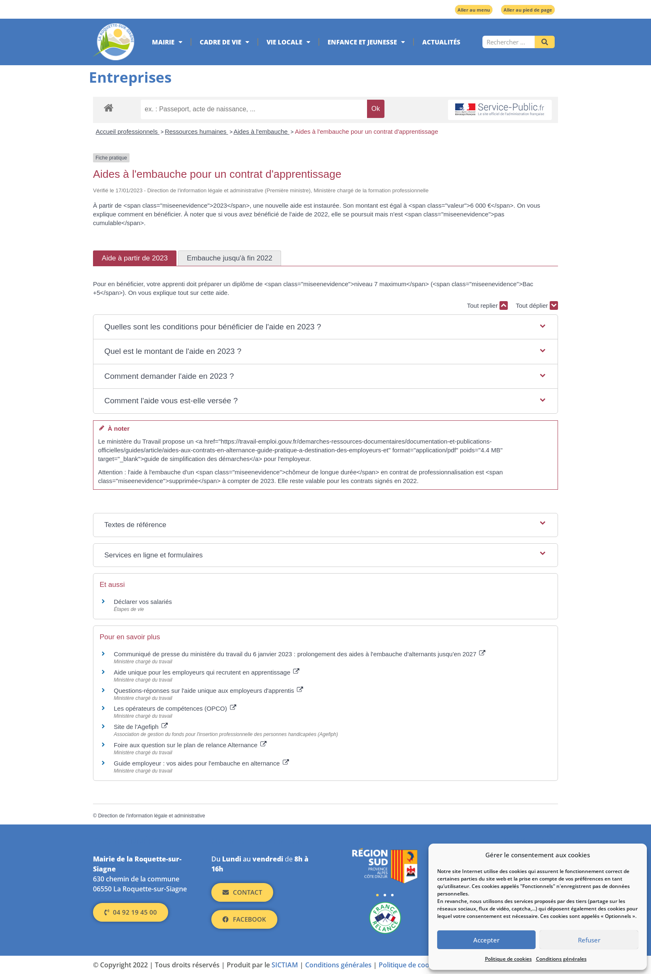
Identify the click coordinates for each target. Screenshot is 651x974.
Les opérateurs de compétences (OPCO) (175, 708)
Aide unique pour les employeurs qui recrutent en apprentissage (206, 672)
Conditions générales (561, 958)
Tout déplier (537, 305)
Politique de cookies (508, 958)
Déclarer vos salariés (144, 601)
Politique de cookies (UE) (417, 964)
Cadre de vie (224, 42)
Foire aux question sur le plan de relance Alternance (190, 744)
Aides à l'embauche (262, 131)
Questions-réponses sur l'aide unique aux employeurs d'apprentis (208, 690)
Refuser (589, 940)
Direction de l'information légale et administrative (151, 816)
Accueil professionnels (127, 131)
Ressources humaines (196, 131)
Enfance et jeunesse (366, 42)
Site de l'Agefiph (141, 726)
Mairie (167, 42)
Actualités (441, 42)
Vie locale (288, 42)
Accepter (486, 940)
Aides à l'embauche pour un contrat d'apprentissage (366, 131)
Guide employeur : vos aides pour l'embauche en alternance (201, 763)
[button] (325, 327)
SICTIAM (285, 964)
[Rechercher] (545, 42)
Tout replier (487, 305)
